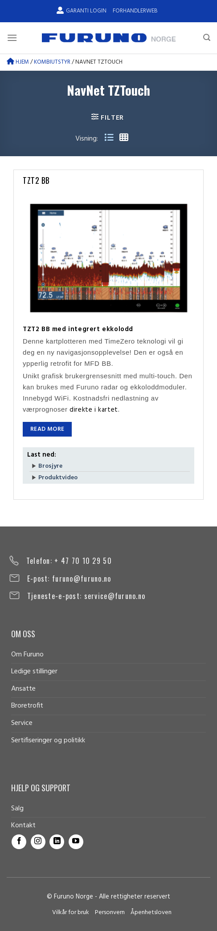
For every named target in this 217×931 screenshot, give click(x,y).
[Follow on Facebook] (19, 841)
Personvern (110, 912)
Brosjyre (50, 466)
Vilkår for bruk (70, 912)
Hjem (18, 62)
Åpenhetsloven (151, 912)
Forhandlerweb (135, 11)
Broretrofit (27, 706)
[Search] (206, 37)
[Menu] (12, 38)
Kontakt (23, 825)
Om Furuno (27, 654)
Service (22, 723)
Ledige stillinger (34, 671)
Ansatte (23, 689)
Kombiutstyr (52, 62)
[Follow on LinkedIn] (56, 841)
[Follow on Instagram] (38, 841)
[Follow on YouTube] (76, 841)
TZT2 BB (36, 180)
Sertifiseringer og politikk (48, 740)
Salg (17, 808)
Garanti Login (81, 11)
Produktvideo (58, 478)
